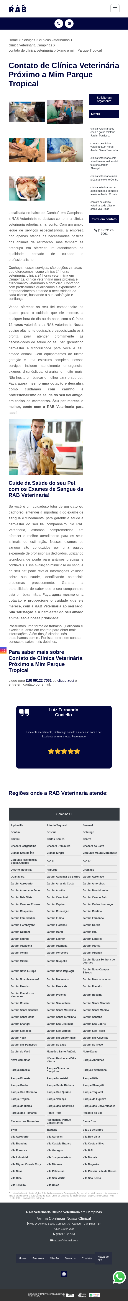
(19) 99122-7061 (39, 681)
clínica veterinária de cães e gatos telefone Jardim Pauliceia (102, 133)
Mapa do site (103, 1258)
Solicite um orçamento (104, 99)
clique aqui (65, 681)
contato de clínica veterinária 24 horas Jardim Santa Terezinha (104, 149)
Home (22, 1258)
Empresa (38, 1258)
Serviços (70, 1258)
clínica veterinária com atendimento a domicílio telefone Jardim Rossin (104, 197)
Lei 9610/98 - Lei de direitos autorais (26, 1198)
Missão (54, 1258)
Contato (87, 1258)
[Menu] (115, 8)
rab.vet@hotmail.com (64, 1240)
